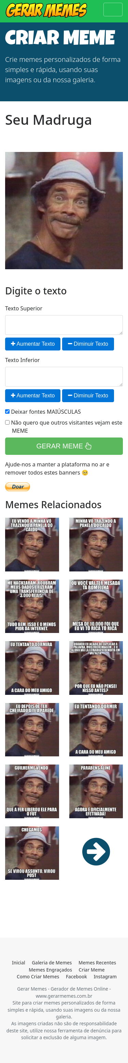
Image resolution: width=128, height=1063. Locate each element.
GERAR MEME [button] (63, 446)
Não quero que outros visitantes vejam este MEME (63, 426)
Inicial (18, 962)
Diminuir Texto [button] (88, 344)
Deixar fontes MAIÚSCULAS (43, 411)
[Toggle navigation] (113, 9)
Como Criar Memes (38, 976)
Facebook (76, 976)
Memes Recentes (97, 962)
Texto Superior (23, 308)
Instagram (105, 976)
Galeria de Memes (52, 962)
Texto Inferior (22, 360)
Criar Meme (92, 969)
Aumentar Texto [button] (33, 344)
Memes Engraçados (50, 969)
